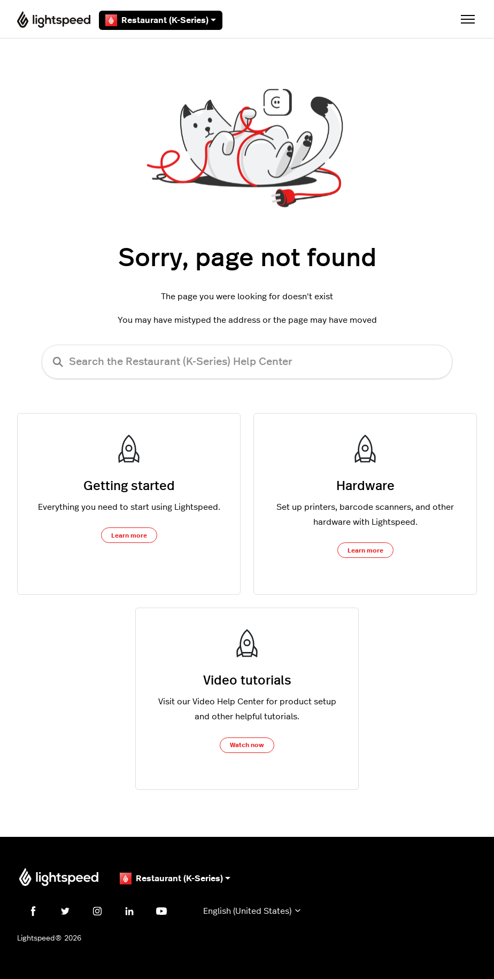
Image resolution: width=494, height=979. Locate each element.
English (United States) (252, 910)
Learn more (129, 535)
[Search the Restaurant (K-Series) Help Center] (247, 362)
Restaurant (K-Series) (160, 20)
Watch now (247, 745)
